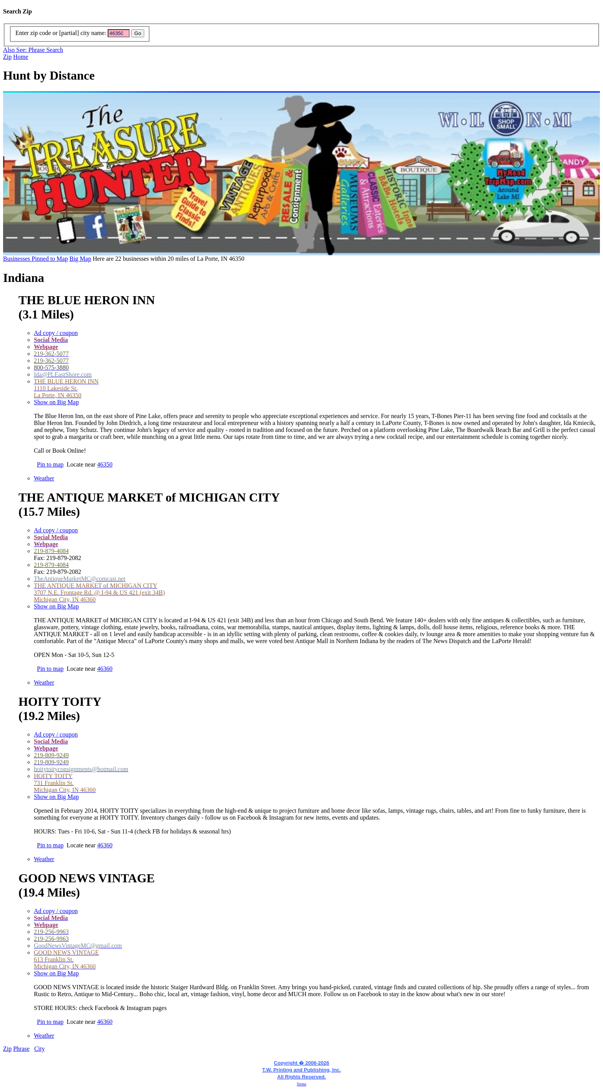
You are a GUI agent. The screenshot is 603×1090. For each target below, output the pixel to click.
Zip (7, 56)
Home (20, 56)
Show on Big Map (56, 402)
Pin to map (50, 464)
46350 (104, 464)
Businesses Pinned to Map (35, 258)
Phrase (21, 1048)
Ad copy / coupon (56, 333)
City (39, 1048)
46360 (104, 668)
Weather (44, 478)
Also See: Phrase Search (33, 50)
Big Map (80, 258)
